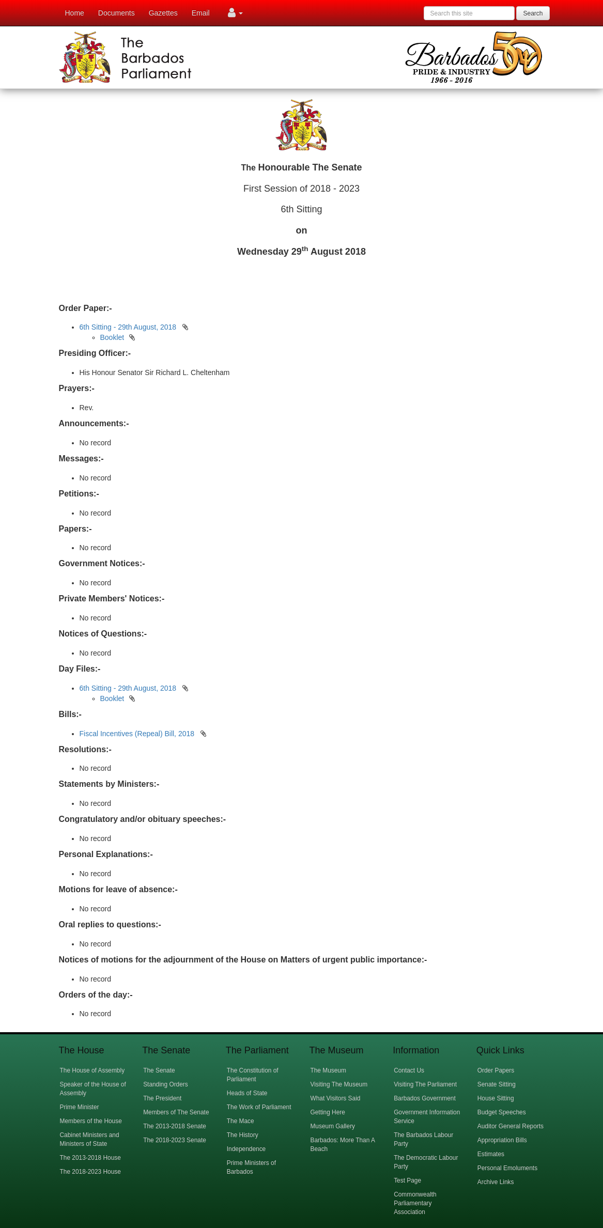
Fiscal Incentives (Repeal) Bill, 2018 (138, 733)
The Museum (328, 1070)
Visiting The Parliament (425, 1084)
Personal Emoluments (507, 1168)
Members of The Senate (176, 1112)
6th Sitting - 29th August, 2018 (128, 327)
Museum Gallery (332, 1126)
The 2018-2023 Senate (174, 1140)
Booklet (112, 337)
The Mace (240, 1121)
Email (201, 13)
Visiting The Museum (338, 1084)
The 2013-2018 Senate (174, 1126)
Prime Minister (79, 1107)
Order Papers (495, 1070)
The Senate (159, 1070)
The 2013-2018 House (90, 1157)
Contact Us (409, 1070)
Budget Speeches (501, 1112)
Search (533, 13)
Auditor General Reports (510, 1126)
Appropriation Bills (502, 1140)
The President (162, 1098)
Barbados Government (425, 1098)
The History (242, 1135)
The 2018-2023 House (90, 1171)
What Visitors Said (335, 1098)
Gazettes (163, 13)
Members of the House (91, 1121)
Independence (246, 1149)
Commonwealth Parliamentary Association (415, 1203)
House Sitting (495, 1098)
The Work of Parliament (259, 1107)
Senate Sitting (496, 1084)
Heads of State (247, 1093)
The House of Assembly (92, 1070)
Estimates (490, 1154)
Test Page (407, 1180)
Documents (116, 13)
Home (74, 13)
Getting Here (327, 1112)
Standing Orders (165, 1084)
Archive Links (495, 1182)
